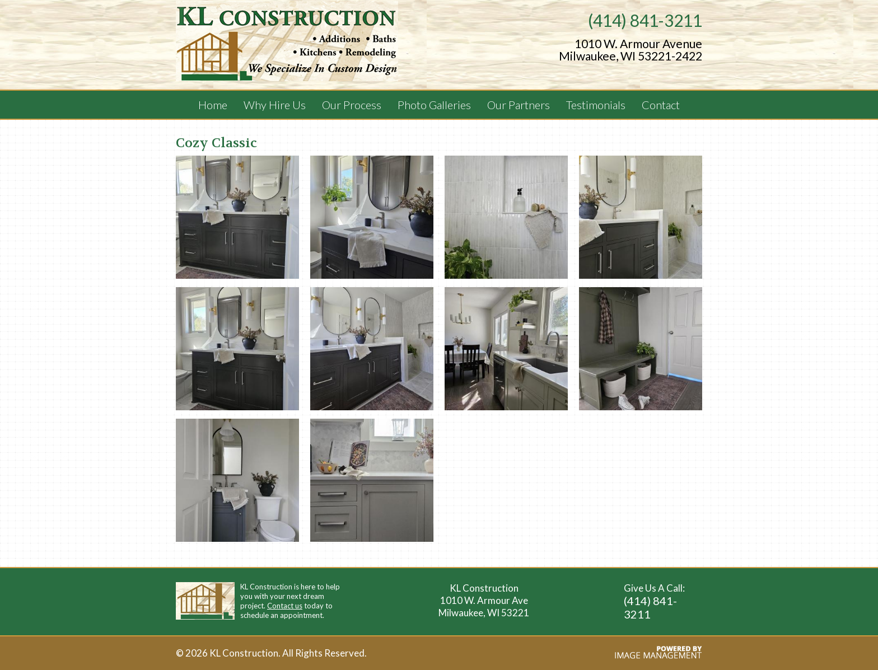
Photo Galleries (434, 104)
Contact (661, 104)
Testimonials (595, 104)
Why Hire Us (275, 104)
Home (212, 104)
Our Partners (518, 104)
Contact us (284, 605)
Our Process (351, 104)
